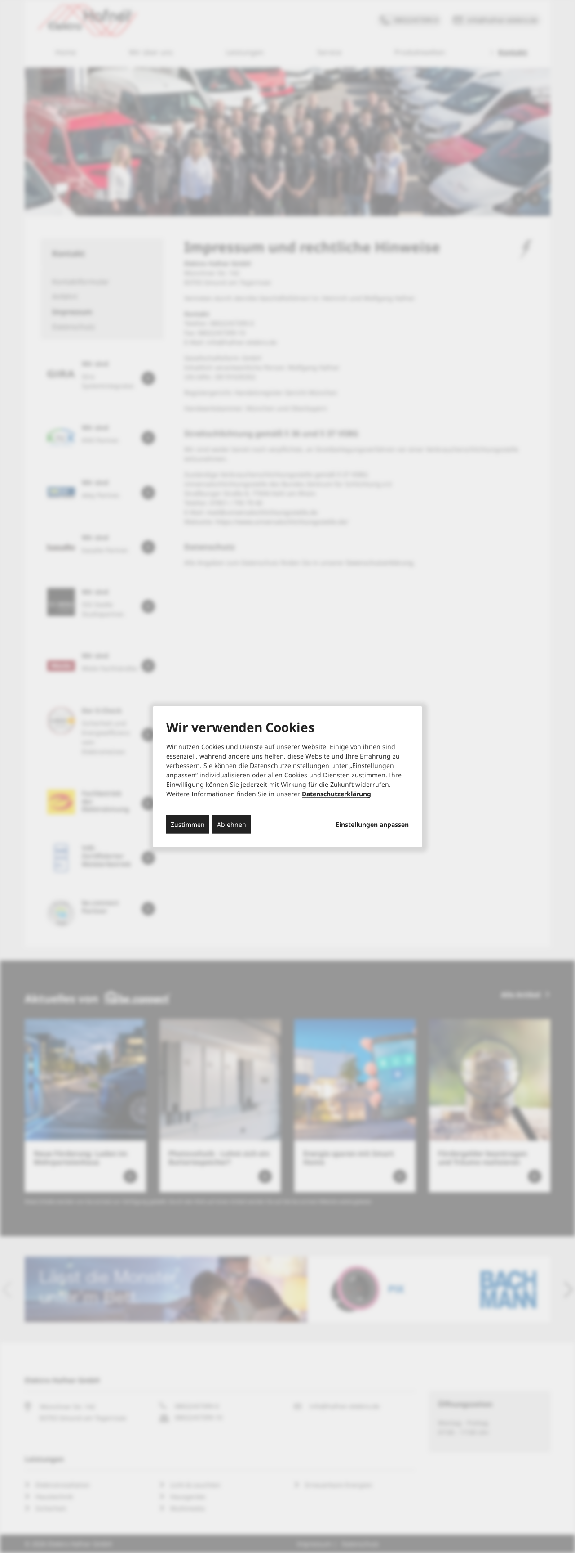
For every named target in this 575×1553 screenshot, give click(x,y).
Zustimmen (188, 824)
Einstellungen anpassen (372, 824)
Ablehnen (231, 824)
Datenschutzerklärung (336, 793)
